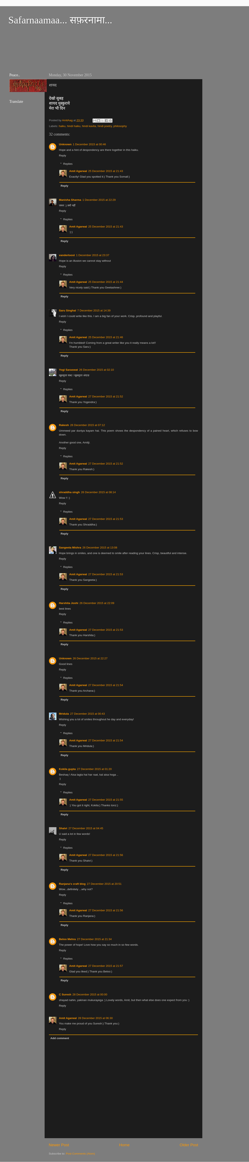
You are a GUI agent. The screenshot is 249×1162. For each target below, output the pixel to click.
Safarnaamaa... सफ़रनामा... (60, 20)
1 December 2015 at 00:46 (89, 144)
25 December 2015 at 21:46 (105, 337)
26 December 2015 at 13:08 (99, 547)
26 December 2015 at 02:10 (96, 369)
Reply (62, 155)
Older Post (189, 1145)
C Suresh (65, 994)
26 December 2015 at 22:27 (90, 658)
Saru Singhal (67, 310)
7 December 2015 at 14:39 (94, 310)
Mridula (64, 713)
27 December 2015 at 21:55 (105, 799)
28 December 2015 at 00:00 (89, 994)
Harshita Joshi (68, 603)
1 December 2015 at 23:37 (92, 255)
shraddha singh (69, 492)
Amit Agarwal (78, 171)
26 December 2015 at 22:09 (96, 603)
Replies (68, 164)
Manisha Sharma (70, 199)
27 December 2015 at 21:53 (105, 518)
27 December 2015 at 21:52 (105, 396)
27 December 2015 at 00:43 (87, 713)
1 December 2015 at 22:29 (99, 199)
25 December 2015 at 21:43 (105, 171)
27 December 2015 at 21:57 (105, 965)
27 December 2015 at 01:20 (94, 769)
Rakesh (64, 425)
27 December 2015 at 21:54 (105, 685)
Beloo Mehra (67, 939)
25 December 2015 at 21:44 (105, 281)
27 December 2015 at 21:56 (105, 855)
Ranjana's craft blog (72, 883)
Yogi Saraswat (68, 369)
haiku (62, 126)
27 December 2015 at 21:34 (94, 939)
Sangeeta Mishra (70, 547)
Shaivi (63, 828)
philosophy (120, 126)
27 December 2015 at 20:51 (104, 883)
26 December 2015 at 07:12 (87, 425)
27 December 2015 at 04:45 (85, 828)
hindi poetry (105, 126)
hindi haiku (74, 126)
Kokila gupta (67, 769)
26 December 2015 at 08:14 (98, 492)
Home (124, 1145)
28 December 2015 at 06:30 (95, 1018)
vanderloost (67, 255)
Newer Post (59, 1145)
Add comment (59, 1038)
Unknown (65, 144)
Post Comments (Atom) (80, 1153)
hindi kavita (89, 126)
